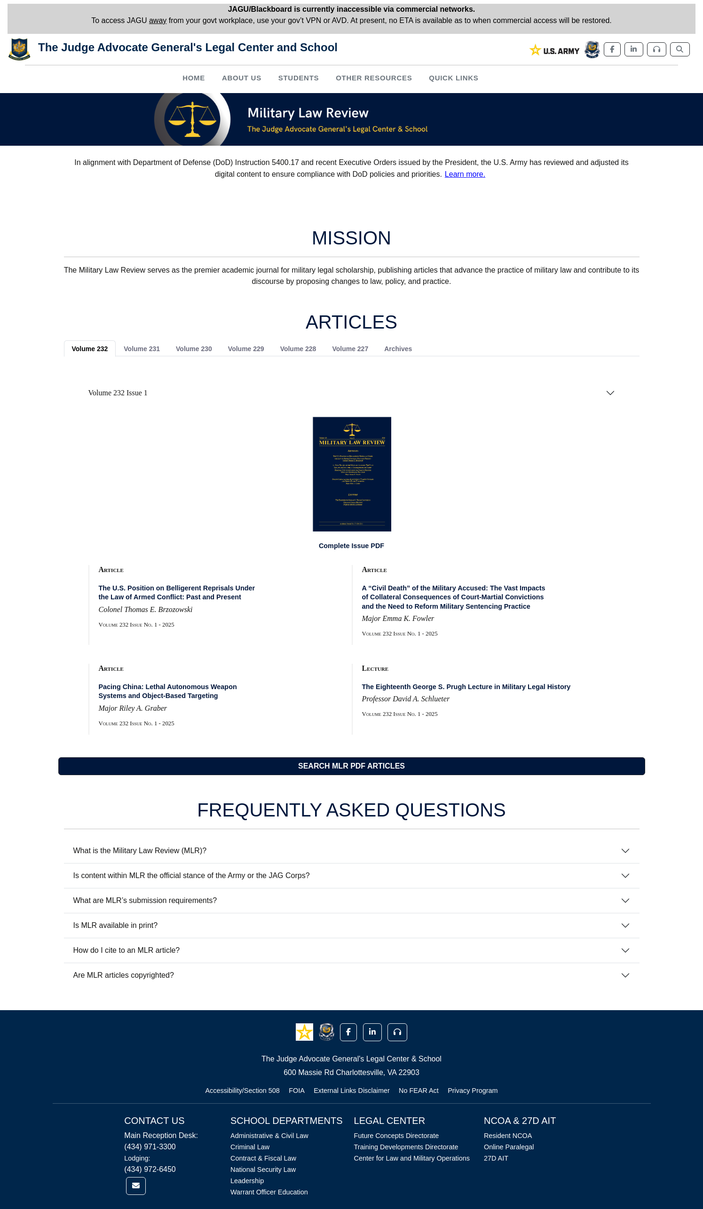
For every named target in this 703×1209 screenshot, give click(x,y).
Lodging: (137, 1158)
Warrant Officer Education (269, 1192)
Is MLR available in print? (115, 925)
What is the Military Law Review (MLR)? (140, 851)
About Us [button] (241, 78)
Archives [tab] (398, 349)
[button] (305, 1032)
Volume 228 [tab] (298, 349)
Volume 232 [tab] (90, 349)
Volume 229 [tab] (246, 349)
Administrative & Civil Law (269, 1135)
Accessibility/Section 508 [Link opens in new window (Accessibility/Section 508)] (242, 1090)
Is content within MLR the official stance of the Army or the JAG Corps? (191, 875)
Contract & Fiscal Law (263, 1158)
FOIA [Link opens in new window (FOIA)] (297, 1090)
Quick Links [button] (453, 78)
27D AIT (496, 1158)
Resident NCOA (508, 1135)
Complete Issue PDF (351, 546)
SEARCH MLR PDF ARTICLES (351, 766)
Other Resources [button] (374, 78)
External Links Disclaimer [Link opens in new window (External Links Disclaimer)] (352, 1090)
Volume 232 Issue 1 (118, 393)
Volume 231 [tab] (142, 349)
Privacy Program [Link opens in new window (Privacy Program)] (473, 1090)
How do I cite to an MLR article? (126, 950)
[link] (555, 49)
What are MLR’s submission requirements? (145, 900)
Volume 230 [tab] (194, 349)
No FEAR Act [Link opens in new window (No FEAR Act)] (419, 1090)
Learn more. (465, 174)
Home (193, 78)
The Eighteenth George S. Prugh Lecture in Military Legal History (466, 687)
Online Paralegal (509, 1147)
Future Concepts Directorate (396, 1135)
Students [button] (298, 78)
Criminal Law (249, 1147)
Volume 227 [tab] (350, 349)
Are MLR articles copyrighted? (123, 975)
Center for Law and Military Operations (412, 1158)
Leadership (247, 1181)
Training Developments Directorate (406, 1147)
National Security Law (263, 1169)
